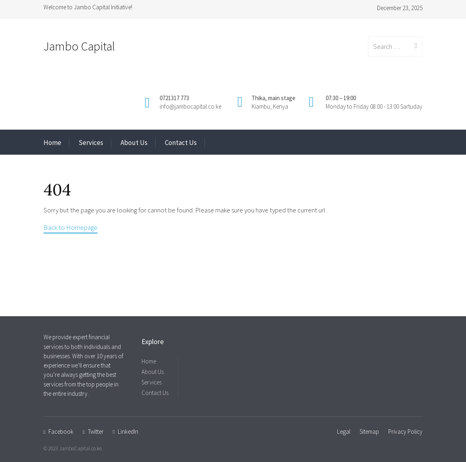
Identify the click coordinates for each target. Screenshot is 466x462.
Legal (343, 431)
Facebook (60, 431)
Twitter (96, 431)
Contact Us (181, 142)
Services (91, 142)
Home (52, 142)
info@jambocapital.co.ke (190, 106)
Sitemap (369, 431)
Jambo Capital (79, 46)
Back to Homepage (71, 227)
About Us (134, 142)
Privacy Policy (405, 431)
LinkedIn (128, 431)
